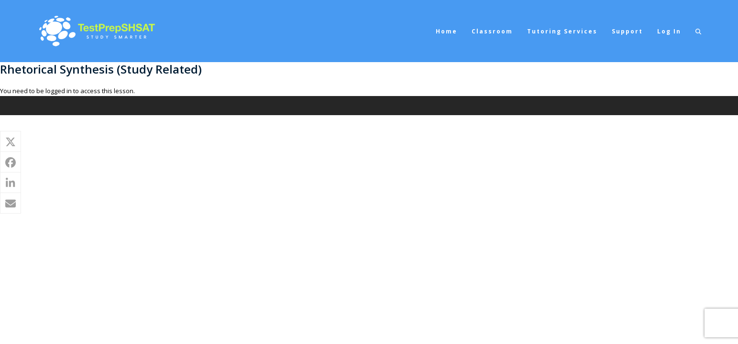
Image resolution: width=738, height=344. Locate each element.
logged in (58, 90)
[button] (698, 31)
